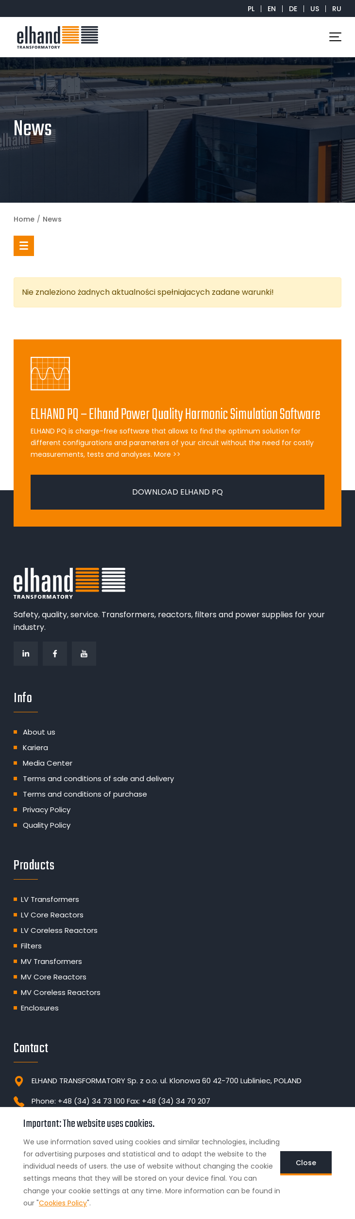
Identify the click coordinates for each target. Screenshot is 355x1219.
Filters (31, 946)
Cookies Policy (63, 1203)
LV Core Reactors (52, 915)
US (314, 9)
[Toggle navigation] (335, 36)
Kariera (35, 747)
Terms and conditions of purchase (85, 794)
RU (336, 9)
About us (39, 732)
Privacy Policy (46, 809)
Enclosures (40, 1008)
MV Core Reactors (53, 977)
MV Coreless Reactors (61, 992)
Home (24, 219)
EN (272, 9)
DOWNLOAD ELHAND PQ (177, 491)
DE (293, 9)
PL (251, 9)
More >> (167, 454)
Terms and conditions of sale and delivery (98, 778)
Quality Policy (46, 825)
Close (306, 1163)
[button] (24, 246)
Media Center (47, 763)
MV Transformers (51, 961)
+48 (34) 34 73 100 (91, 1101)
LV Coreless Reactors (59, 930)
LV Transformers (50, 899)
